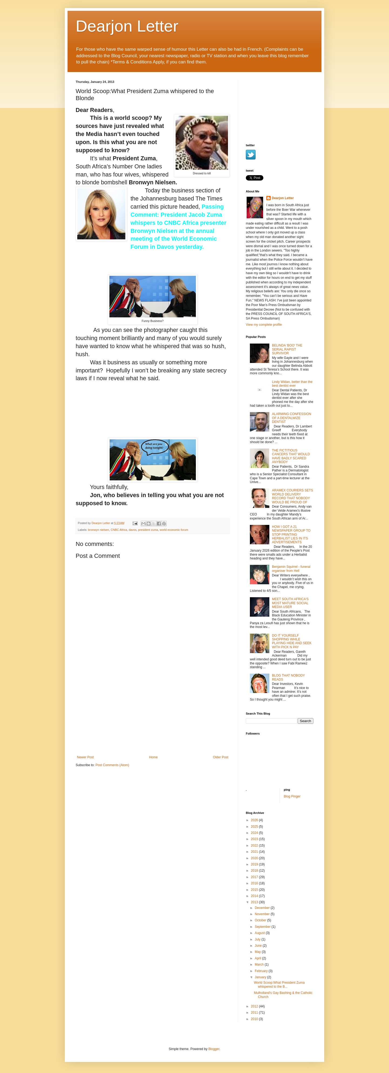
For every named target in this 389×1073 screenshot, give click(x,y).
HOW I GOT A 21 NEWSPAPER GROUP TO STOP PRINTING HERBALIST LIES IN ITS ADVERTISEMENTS (291, 534)
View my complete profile (264, 325)
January (261, 977)
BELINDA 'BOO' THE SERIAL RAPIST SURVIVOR (287, 349)
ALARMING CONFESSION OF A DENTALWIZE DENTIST (291, 418)
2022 (255, 845)
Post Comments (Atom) (112, 765)
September (263, 927)
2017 (255, 877)
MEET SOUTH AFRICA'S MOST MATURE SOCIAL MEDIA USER (290, 603)
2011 (255, 1012)
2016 (255, 883)
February (262, 971)
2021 (255, 852)
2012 (255, 1006)
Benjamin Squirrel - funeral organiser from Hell (291, 568)
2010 (255, 1019)
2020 (255, 858)
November (263, 914)
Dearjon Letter (127, 26)
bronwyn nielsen (98, 529)
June (259, 946)
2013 (255, 902)
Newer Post (85, 757)
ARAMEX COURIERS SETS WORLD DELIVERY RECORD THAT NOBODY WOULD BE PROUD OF (292, 496)
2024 (255, 833)
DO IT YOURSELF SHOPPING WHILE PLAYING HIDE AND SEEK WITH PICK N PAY (292, 641)
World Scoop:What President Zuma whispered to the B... (279, 984)
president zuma (148, 529)
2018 (255, 870)
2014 (255, 896)
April (258, 958)
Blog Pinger (292, 796)
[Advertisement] (152, 715)
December (263, 908)
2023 (255, 839)
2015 (255, 890)
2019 (255, 864)
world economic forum (174, 529)
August (260, 933)
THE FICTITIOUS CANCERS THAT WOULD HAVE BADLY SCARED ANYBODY (291, 456)
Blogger (213, 1049)
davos (132, 529)
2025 (255, 826)
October (261, 920)
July (258, 939)
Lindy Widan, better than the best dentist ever (292, 384)
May (258, 952)
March (260, 964)
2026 (255, 820)
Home (153, 757)
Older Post (220, 757)
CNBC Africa (119, 529)
